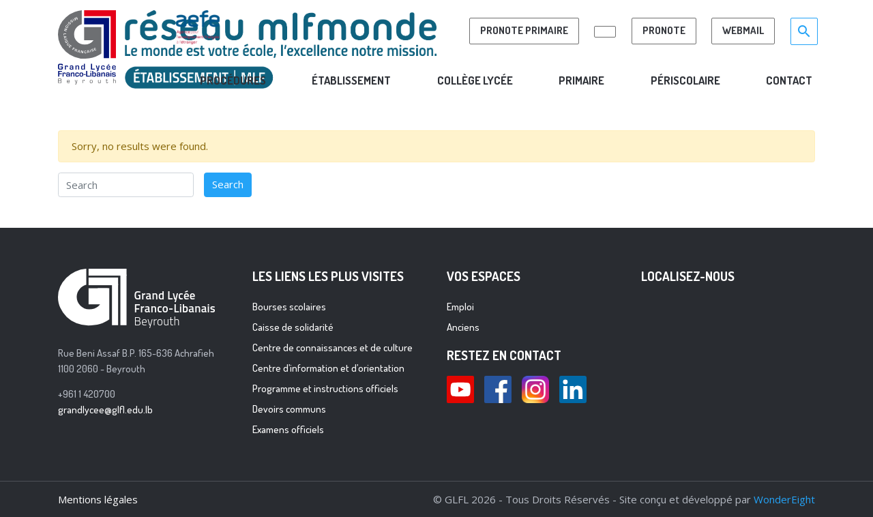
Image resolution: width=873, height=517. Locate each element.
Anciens (463, 327)
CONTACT (789, 80)
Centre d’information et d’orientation (328, 367)
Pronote (663, 30)
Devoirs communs (289, 408)
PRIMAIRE (581, 80)
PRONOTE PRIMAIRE (524, 30)
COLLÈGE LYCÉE (475, 80)
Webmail (743, 30)
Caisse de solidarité (293, 327)
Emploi (460, 306)
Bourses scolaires (289, 306)
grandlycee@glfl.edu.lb (105, 409)
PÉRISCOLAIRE (685, 80)
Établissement (351, 80)
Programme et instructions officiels (325, 388)
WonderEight (784, 499)
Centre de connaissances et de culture (332, 347)
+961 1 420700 (86, 393)
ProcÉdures (233, 80)
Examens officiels (288, 429)
